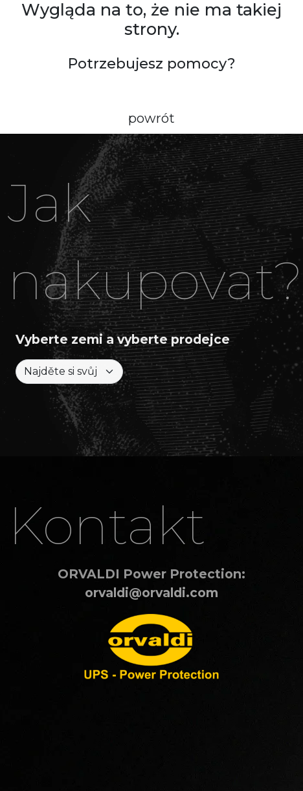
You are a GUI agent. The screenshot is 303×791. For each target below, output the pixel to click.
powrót (151, 118)
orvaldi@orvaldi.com (151, 592)
